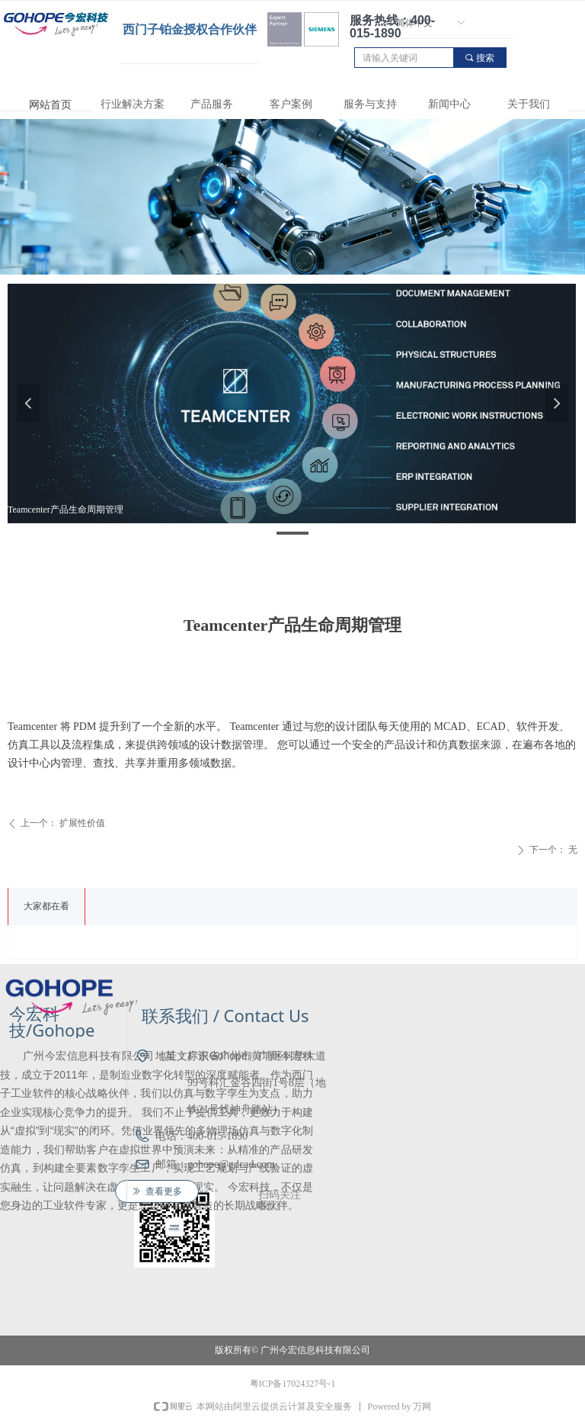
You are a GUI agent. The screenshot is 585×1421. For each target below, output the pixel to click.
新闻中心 (449, 104)
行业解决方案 (133, 104)
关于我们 (528, 104)
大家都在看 (46, 906)
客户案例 (291, 104)
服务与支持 (370, 104)
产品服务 (211, 104)
